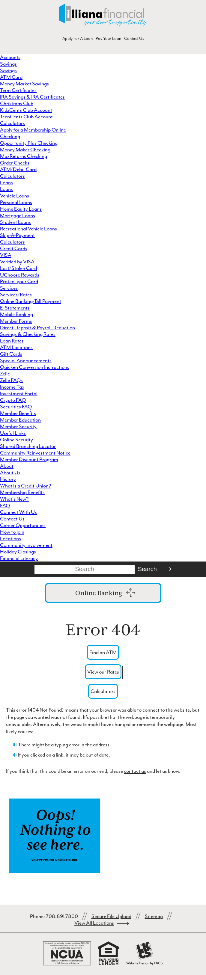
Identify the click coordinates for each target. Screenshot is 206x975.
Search (147, 569)
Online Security (16, 439)
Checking (10, 136)
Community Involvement (26, 545)
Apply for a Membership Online (33, 129)
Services (9, 288)
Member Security (18, 426)
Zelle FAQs (11, 380)
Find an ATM (103, 652)
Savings (8, 64)
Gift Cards (11, 354)
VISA (5, 255)
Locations (10, 538)
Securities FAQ (16, 406)
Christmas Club (16, 103)
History (8, 479)
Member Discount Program (29, 459)
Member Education (20, 419)
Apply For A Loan (77, 38)
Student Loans (15, 222)
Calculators (12, 123)
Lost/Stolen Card (18, 268)
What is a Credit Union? (25, 485)
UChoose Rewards (19, 274)
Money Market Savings (24, 83)
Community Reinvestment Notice (35, 452)
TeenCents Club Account (26, 116)
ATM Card (11, 77)
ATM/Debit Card (18, 169)
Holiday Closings (18, 551)
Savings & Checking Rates (27, 334)
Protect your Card (19, 281)
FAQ (5, 505)
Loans (6, 182)
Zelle (5, 373)
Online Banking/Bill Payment (30, 301)
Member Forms (16, 321)
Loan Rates (12, 340)
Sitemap (154, 916)
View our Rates (103, 671)
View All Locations (94, 923)
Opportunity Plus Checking (29, 143)
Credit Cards (13, 248)
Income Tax (12, 387)
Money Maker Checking (25, 149)
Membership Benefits (22, 492)
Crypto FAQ (13, 400)
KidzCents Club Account (26, 110)
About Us (10, 472)
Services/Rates (16, 294)
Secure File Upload (111, 916)
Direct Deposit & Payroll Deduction (37, 327)
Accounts (10, 57)
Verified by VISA (17, 261)
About (6, 466)
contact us (135, 771)
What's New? (14, 499)
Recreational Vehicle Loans (28, 228)
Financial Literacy (19, 558)
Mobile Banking (16, 314)
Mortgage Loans (17, 215)
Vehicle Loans (14, 195)
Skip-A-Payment (17, 235)
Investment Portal (18, 393)
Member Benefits (18, 413)
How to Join (12, 532)
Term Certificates (18, 90)
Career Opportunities (23, 525)
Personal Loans (16, 202)
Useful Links (13, 433)
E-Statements (15, 307)
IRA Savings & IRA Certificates (32, 96)
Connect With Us (18, 512)
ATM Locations (16, 347)
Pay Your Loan (108, 38)
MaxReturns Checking (23, 156)
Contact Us (134, 38)
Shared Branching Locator (28, 446)
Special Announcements (26, 360)
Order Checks (14, 162)
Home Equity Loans (21, 209)
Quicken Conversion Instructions (34, 367)
